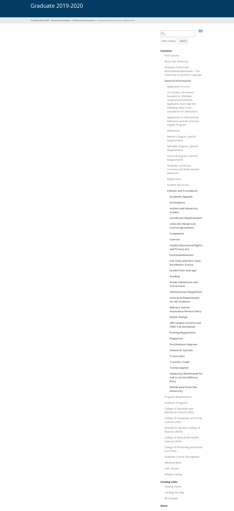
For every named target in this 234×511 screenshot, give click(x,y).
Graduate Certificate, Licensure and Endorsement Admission (183, 169)
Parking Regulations (183, 332)
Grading (175, 276)
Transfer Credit (180, 362)
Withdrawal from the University (183, 389)
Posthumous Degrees (183, 344)
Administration (172, 462)
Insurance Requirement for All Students (185, 299)
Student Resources (178, 184)
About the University (176, 61)
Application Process (178, 86)
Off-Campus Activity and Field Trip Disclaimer (185, 324)
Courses (175, 239)
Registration (174, 179)
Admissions (173, 130)
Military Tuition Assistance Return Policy (185, 309)
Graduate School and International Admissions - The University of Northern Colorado (183, 71)
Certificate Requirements (186, 218)
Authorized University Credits (184, 210)
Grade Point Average (183, 270)
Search (183, 40)
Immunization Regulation (186, 292)
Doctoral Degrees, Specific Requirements (182, 157)
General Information (60, 20)
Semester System (181, 350)
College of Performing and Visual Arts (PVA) (183, 449)
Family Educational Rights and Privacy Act (186, 247)
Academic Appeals (181, 196)
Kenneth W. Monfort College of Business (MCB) (182, 429)
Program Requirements (178, 396)
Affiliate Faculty (173, 474)
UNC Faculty (171, 468)
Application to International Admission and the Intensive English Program (183, 121)
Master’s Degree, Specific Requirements (181, 138)
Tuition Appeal (179, 367)
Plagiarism (176, 338)
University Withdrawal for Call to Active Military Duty (186, 377)
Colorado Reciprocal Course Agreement (182, 225)
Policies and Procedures (84, 20)
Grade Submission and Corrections (184, 284)
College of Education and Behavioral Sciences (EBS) (179, 410)
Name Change (178, 317)
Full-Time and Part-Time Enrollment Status (185, 262)
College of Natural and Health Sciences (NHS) (181, 439)
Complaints (177, 233)
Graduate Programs (176, 402)
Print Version (171, 55)
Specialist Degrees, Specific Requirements (183, 148)
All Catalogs (171, 498)
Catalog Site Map (174, 492)
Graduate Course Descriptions (181, 456)
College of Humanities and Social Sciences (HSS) (183, 420)
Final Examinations (182, 255)
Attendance (177, 202)
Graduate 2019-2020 (40, 20)
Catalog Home (172, 486)
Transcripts (177, 356)
